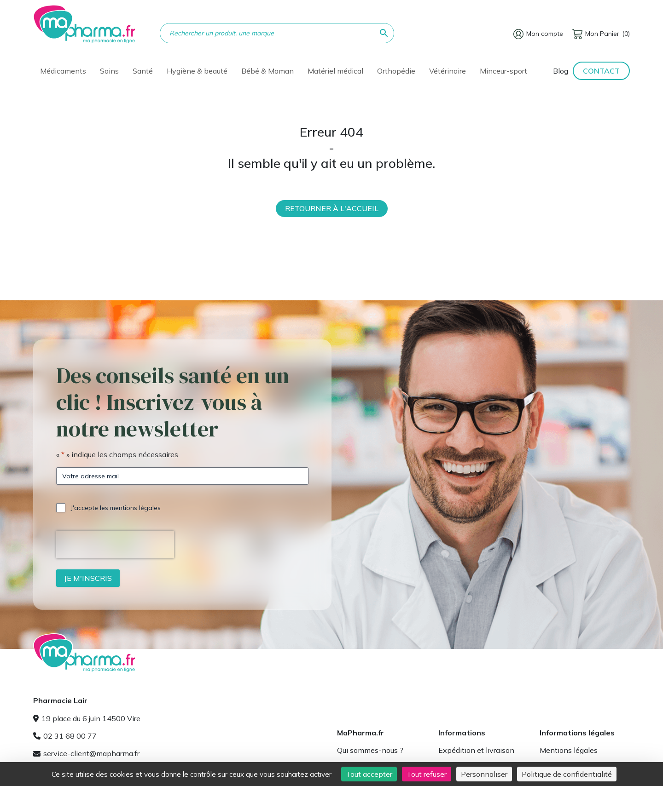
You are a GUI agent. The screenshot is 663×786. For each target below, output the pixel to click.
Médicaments (63, 70)
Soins (109, 70)
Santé (143, 70)
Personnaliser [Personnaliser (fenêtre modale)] (484, 774)
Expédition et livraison (476, 750)
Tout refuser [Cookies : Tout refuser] (427, 774)
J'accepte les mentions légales (116, 508)
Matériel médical (335, 70)
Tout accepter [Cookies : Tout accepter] (369, 774)
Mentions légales (569, 750)
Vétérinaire (447, 70)
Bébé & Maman (267, 70)
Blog (560, 70)
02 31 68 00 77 (65, 735)
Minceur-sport (503, 70)
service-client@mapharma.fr (86, 753)
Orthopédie (396, 70)
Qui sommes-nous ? (370, 750)
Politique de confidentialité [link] (567, 774)
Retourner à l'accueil (331, 208)
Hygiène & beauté (197, 70)
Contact (601, 70)
